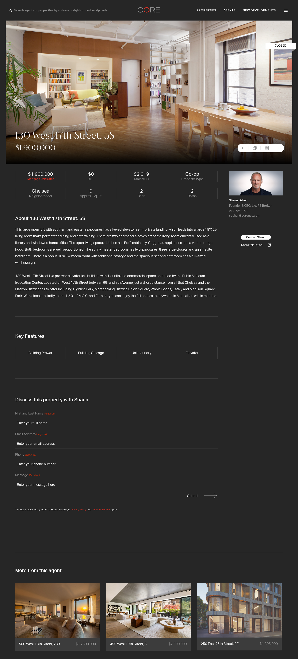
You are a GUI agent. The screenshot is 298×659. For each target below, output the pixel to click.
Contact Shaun (256, 237)
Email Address (31, 434)
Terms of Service (101, 509)
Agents (230, 10)
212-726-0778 (238, 211)
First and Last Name (35, 414)
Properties (206, 10)
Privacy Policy (78, 509)
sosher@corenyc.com (244, 215)
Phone (25, 455)
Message (27, 475)
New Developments (259, 10)
